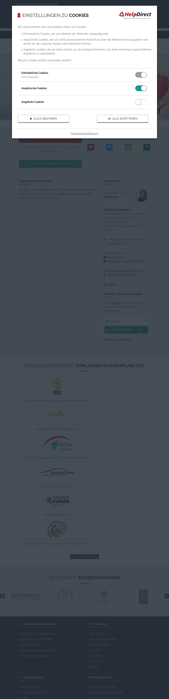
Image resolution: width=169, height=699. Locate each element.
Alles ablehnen (45, 120)
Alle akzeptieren (120, 120)
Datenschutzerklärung (84, 135)
